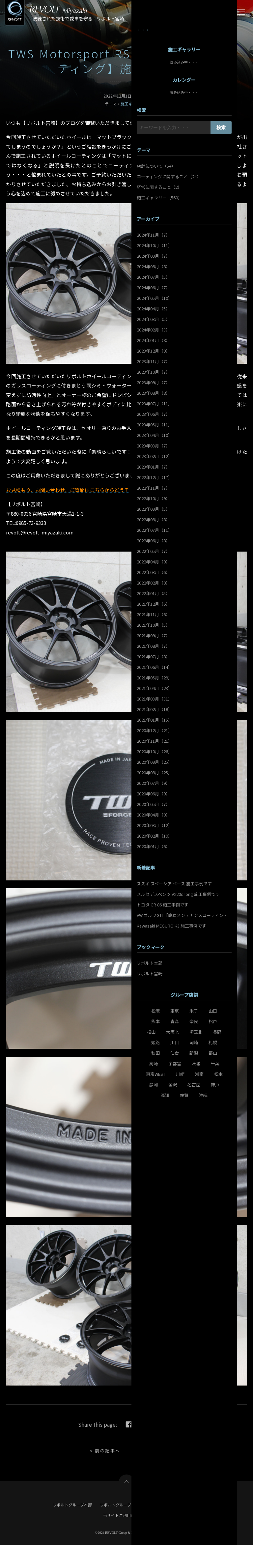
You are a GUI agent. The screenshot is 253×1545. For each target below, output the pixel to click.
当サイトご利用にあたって (126, 1515)
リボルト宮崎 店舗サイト (178, 1504)
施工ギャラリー (134, 103)
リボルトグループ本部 (72, 1504)
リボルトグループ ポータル (124, 1504)
